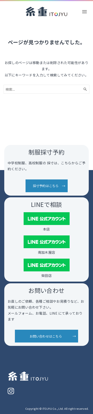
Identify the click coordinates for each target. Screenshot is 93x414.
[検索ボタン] (85, 89)
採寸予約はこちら (46, 185)
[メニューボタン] (84, 11)
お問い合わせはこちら (45, 336)
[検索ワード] (46, 89)
